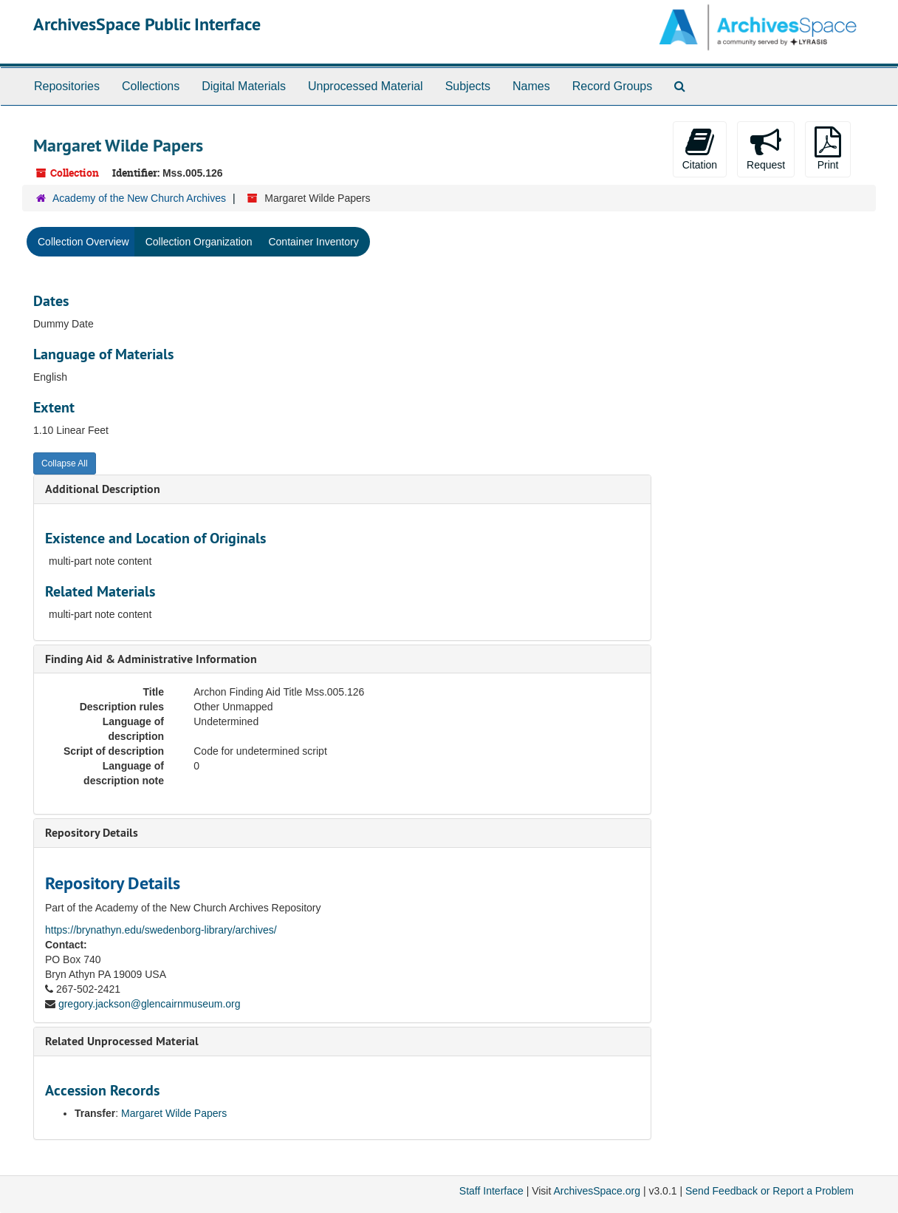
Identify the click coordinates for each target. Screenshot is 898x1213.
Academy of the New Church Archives (139, 198)
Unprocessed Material (365, 86)
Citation (699, 148)
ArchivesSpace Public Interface (147, 24)
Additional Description (102, 489)
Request (766, 148)
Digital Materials (244, 86)
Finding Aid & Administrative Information (151, 659)
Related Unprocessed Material (122, 1041)
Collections (150, 86)
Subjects (467, 86)
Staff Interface (491, 1191)
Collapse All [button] (64, 463)
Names (531, 86)
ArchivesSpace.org (596, 1191)
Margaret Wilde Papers (174, 1113)
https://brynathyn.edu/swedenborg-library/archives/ (161, 930)
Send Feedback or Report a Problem (769, 1191)
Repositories (67, 86)
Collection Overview (83, 242)
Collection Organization (199, 242)
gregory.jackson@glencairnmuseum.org (149, 1004)
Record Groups (612, 86)
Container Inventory (313, 242)
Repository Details (91, 832)
